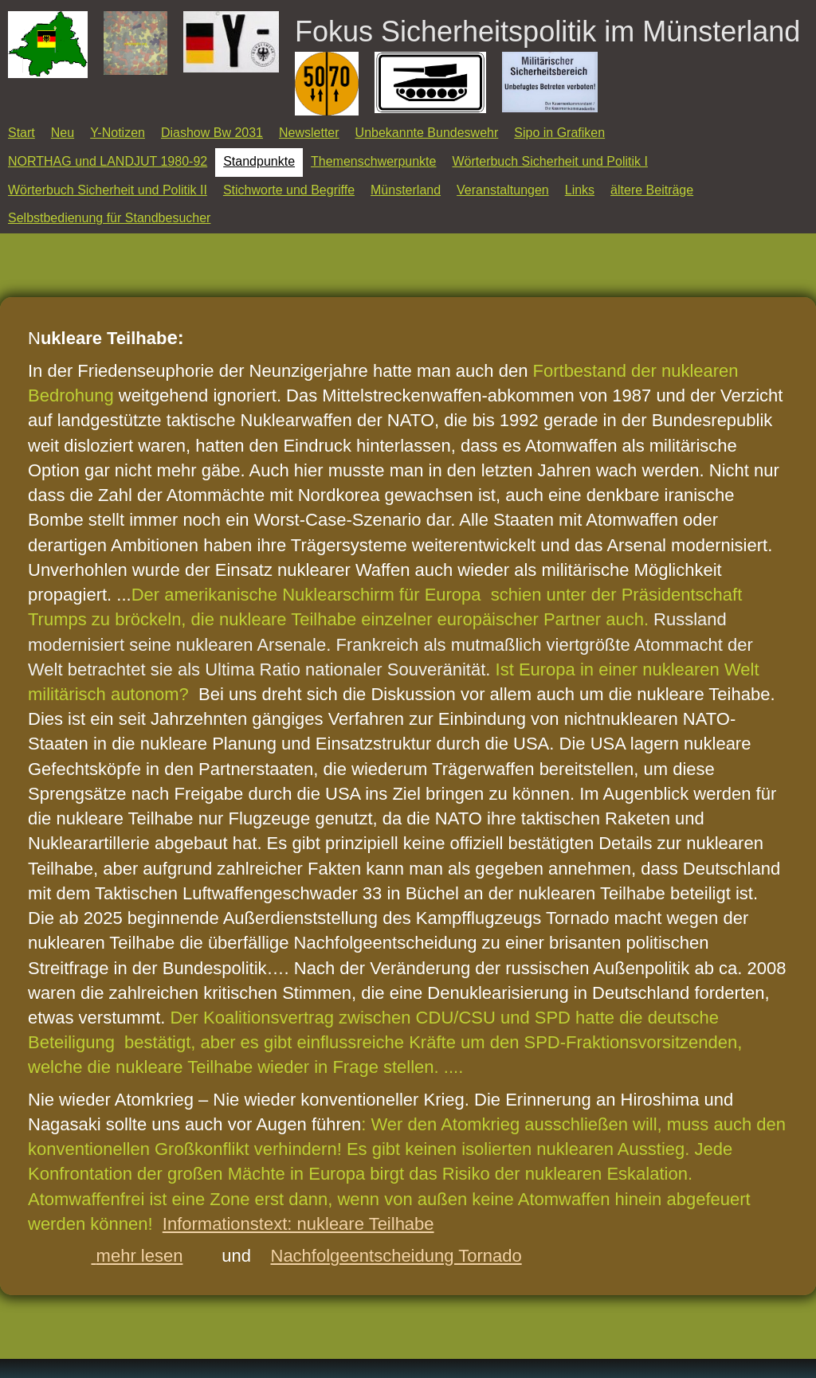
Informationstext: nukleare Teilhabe (298, 1224)
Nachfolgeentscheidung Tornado (396, 1256)
